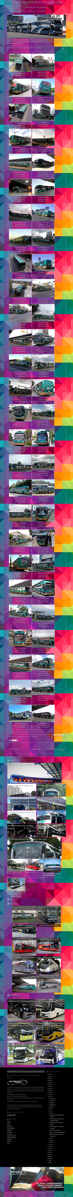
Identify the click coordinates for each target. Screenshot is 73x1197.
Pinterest (35, 736)
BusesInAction (10, 1127)
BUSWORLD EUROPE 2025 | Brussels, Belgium (20, 827)
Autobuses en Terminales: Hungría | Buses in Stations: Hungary (22, 813)
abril (51, 1138)
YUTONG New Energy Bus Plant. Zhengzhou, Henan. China (27, 839)
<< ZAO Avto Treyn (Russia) (13, 749)
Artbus (8, 1123)
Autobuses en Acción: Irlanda (17, 799)
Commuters (9, 1132)
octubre (51, 1102)
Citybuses (27, 732)
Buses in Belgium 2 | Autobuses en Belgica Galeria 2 (49, 939)
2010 (49, 1154)
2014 (49, 1146)
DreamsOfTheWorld (11, 1135)
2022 (49, 1082)
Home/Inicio (12, 11)
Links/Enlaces (42, 11)
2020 (49, 1086)
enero (51, 1144)
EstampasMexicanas (11, 1137)
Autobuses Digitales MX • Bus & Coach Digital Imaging (36, 2)
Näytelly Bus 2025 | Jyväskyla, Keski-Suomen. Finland (50, 827)
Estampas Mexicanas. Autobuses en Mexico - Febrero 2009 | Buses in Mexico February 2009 (49, 976)
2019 (49, 1088)
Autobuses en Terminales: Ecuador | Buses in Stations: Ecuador (50, 813)
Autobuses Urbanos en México (24, 939)
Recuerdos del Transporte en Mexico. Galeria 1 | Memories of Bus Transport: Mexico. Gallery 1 (24, 908)
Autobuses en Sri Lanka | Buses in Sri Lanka (50, 787)
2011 (49, 1152)
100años (9, 1121)
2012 (49, 1150)
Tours (8, 1143)
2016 (49, 1094)
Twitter (15, 736)
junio (51, 1111)
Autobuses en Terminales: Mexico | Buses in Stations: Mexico (24, 976)
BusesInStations (10, 1128)
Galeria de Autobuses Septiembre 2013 (48, 925)
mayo (51, 1113)
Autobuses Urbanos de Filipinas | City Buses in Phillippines (20, 787)
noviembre (52, 1100)
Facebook (20, 736)
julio (51, 1108)
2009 (49, 1156)
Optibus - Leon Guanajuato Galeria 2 (24, 47)
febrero (51, 1142)
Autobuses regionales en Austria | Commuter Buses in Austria (49, 800)
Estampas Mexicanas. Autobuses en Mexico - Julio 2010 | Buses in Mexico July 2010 (48, 908)
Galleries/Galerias (22, 11)
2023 (49, 1080)
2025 (49, 1076)
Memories (9, 1141)
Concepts (9, 1134)
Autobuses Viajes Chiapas (49, 957)
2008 (49, 1158)
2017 (49, 1092)
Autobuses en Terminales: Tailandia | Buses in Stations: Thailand (29, 765)
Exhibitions (9, 1139)
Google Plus (27, 736)
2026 (49, 1074)
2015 (49, 1096)
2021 (49, 1084)
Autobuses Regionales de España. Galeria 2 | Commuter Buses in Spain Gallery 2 (24, 926)
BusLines (9, 1125)
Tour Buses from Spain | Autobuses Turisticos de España (24, 958)
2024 (49, 1078)
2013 (49, 1148)
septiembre (52, 1104)
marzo (51, 1140)
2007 (49, 1160)
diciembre (52, 1098)
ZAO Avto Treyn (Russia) (54, 1130)
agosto (51, 1106)
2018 (49, 1090)
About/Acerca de (32, 11)
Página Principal (36, 749)
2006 (49, 1162)
